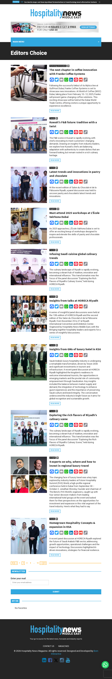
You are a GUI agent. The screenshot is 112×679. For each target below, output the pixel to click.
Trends (52, 118)
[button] (105, 664)
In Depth (52, 458)
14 (37, 563)
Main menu (18, 42)
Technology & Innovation (58, 66)
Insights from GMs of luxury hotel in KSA (75, 349)
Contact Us (48, 646)
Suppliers (53, 209)
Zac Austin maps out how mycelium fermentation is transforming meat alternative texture (60, 2)
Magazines (63, 646)
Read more (55, 111)
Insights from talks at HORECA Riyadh (73, 300)
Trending (16, 2)
